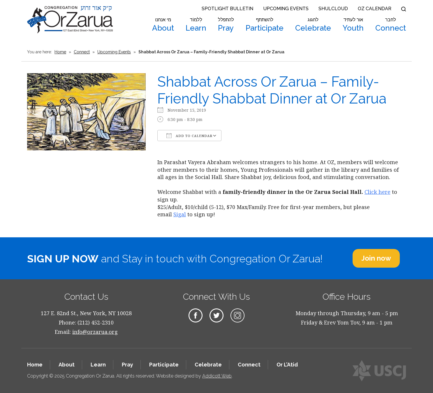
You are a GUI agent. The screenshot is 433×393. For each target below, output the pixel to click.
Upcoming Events (286, 8)
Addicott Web (217, 376)
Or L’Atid (287, 365)
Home (60, 52)
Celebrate (313, 24)
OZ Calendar (374, 8)
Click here (377, 191)
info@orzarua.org (95, 331)
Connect (390, 24)
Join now (376, 258)
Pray (226, 24)
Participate (265, 24)
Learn (196, 24)
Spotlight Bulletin (227, 8)
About (163, 24)
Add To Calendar (189, 135)
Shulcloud (333, 8)
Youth (353, 24)
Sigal (179, 214)
